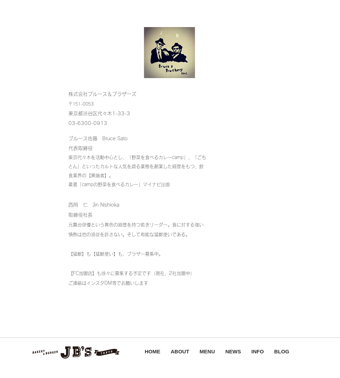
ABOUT (180, 351)
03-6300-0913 (87, 123)
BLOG (281, 351)
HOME (152, 351)
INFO (258, 351)
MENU (207, 351)
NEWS (233, 351)
